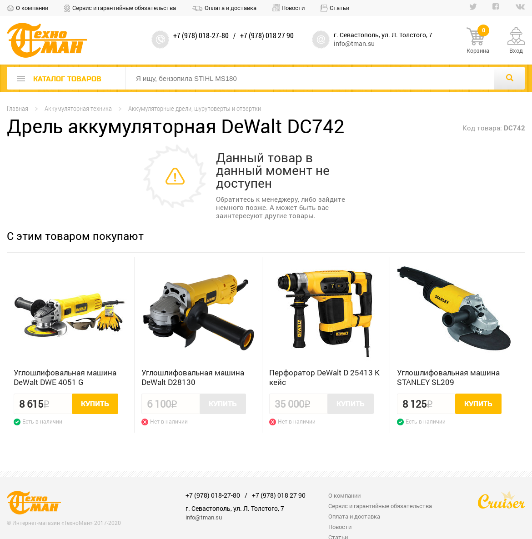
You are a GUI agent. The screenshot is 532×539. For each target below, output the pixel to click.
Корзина (478, 41)
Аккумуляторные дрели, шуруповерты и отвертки (194, 108)
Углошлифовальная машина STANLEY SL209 (448, 377)
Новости (293, 8)
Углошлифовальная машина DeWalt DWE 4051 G (65, 377)
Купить (95, 404)
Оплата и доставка (230, 8)
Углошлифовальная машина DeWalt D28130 (192, 377)
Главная (17, 108)
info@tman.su (354, 43)
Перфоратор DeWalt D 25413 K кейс (324, 377)
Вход (516, 50)
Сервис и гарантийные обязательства (124, 8)
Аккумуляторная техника (78, 108)
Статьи (339, 8)
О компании (32, 8)
